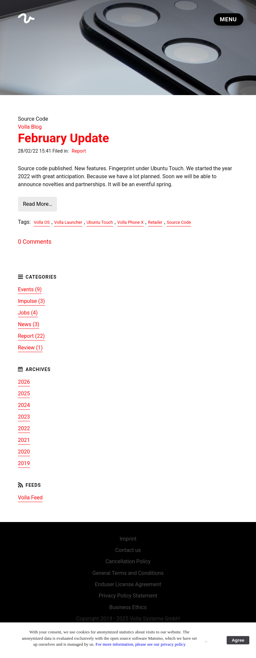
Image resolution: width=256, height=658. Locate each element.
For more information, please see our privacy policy (141, 644)
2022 (24, 428)
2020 (24, 452)
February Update (63, 138)
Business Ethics (128, 607)
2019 (24, 463)
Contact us (128, 550)
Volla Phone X (130, 222)
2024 (24, 405)
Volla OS (42, 222)
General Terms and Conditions (128, 573)
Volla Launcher (68, 222)
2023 (24, 417)
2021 (24, 440)
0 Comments (34, 241)
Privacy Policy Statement (128, 595)
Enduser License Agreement (128, 584)
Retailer (155, 222)
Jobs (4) (28, 313)
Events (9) (30, 289)
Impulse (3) (31, 301)
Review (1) (30, 347)
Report (79, 151)
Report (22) (31, 336)
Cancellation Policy (127, 561)
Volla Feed (30, 497)
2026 (24, 382)
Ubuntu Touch (100, 222)
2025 (24, 393)
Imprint (128, 539)
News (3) (28, 324)
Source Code (179, 222)
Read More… (37, 204)
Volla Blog (30, 127)
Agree (238, 640)
